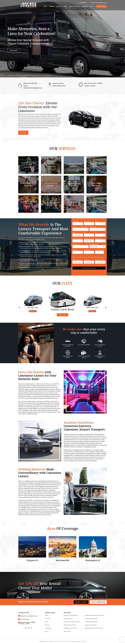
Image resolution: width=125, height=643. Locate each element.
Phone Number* (87, 221)
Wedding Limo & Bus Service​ (94, 628)
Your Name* (75, 221)
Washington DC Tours (70, 628)
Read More (23, 133)
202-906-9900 (82, 2)
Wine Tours (67, 631)
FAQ (46, 631)
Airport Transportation (71, 615)
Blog (91, 6)
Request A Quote (58, 83)
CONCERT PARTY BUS (91, 618)
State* (73, 233)
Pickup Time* (77, 251)
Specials (58, 6)
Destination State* (88, 238)
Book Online (101, 6)
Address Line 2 (92, 227)
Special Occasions (91, 625)
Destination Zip (75, 244)
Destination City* (99, 238)
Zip (95, 233)
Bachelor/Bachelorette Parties (94, 615)
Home (45, 6)
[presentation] (19, 307)
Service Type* (89, 261)
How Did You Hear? (100, 261)
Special (47, 625)
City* (85, 233)
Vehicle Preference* (77, 261)
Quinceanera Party (70, 625)
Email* (96, 221)
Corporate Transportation (72, 621)
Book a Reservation (59, 86)
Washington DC (92, 560)
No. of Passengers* (99, 251)
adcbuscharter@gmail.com (99, 2)
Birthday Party (68, 618)
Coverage (85, 6)
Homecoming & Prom (91, 621)
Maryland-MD (62, 560)
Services (51, 6)
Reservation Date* (93, 244)
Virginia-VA (32, 560)
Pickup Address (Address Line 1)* (79, 227)
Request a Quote (74, 6)
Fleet (65, 6)
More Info (33, 311)
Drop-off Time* (89, 251)
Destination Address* (77, 238)
